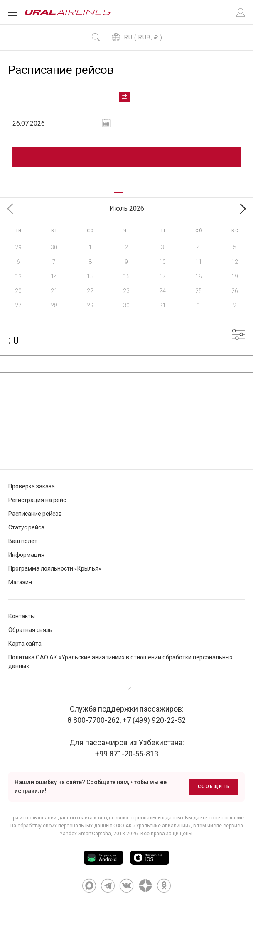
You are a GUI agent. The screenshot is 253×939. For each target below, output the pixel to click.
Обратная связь (30, 630)
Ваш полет (22, 541)
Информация (26, 555)
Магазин (20, 582)
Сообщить (214, 787)
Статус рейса (26, 527)
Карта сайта (25, 644)
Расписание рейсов (35, 514)
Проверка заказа (31, 486)
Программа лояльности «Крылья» (54, 569)
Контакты (21, 616)
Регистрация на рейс (37, 500)
